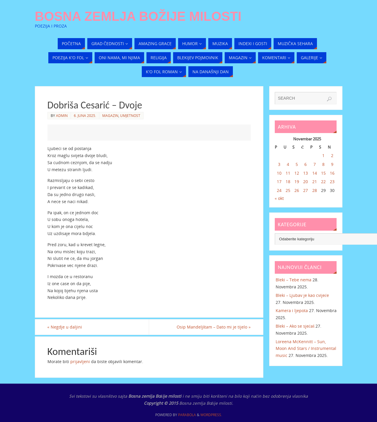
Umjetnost (130, 115)
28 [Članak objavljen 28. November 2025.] (314, 190)
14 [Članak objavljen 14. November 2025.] (314, 173)
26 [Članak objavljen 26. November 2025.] (296, 190)
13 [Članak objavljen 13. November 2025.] (305, 173)
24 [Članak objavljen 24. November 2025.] (279, 190)
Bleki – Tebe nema (293, 280)
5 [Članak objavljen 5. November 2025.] (297, 164)
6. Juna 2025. (85, 115)
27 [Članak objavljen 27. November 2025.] (305, 190)
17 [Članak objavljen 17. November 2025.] (279, 181)
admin (62, 115)
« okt (279, 198)
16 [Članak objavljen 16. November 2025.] (332, 173)
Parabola (187, 414)
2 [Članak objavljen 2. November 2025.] (332, 155)
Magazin (110, 115)
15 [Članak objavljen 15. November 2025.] (323, 173)
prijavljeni (80, 361)
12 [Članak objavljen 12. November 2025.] (296, 173)
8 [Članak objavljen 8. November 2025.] (323, 164)
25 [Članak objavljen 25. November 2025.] (288, 190)
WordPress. (211, 414)
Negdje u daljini (64, 327)
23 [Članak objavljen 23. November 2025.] (332, 181)
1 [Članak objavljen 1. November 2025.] (323, 155)
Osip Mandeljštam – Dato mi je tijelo (213, 327)
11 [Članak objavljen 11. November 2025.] (288, 173)
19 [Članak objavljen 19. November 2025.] (296, 181)
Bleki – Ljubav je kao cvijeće (304, 295)
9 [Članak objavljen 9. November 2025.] (332, 164)
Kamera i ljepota (292, 310)
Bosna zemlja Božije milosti (138, 16)
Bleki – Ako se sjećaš (295, 326)
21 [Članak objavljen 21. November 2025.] (314, 181)
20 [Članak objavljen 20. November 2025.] (305, 181)
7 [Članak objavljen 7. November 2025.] (314, 164)
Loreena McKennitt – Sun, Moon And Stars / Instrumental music (306, 348)
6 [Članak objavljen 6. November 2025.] (305, 164)
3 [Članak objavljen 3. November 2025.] (279, 164)
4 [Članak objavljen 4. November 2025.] (288, 164)
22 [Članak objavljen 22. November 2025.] (323, 181)
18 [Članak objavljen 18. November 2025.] (288, 181)
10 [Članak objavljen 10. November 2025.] (279, 173)
